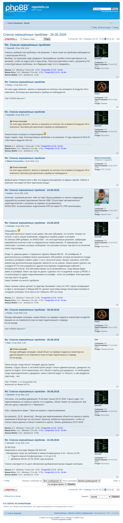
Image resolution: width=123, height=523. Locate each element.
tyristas (10, 193)
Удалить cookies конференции (80, 513)
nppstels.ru (40, 7)
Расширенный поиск (110, 11)
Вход (116, 27)
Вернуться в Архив (12, 496)
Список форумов (15, 23)
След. (115, 481)
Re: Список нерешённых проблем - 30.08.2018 (32, 309)
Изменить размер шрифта (116, 22)
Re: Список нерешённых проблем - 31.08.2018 (32, 440)
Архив (26, 23)
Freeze (9, 85)
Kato (9, 343)
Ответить (10, 39)
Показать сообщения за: (42, 481)
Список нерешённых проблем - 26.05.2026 (34, 34)
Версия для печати (111, 22)
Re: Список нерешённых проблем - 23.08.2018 (32, 190)
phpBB (56, 518)
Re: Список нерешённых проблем (27, 44)
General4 (10, 48)
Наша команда (60, 513)
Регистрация (105, 27)
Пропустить (8, 15)
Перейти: (85, 496)
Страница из (90, 39)
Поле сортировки (81, 481)
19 (118, 39)
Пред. (7, 481)
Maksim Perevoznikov (15, 161)
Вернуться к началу (117, 77)
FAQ (95, 27)
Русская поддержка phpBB (61, 519)
